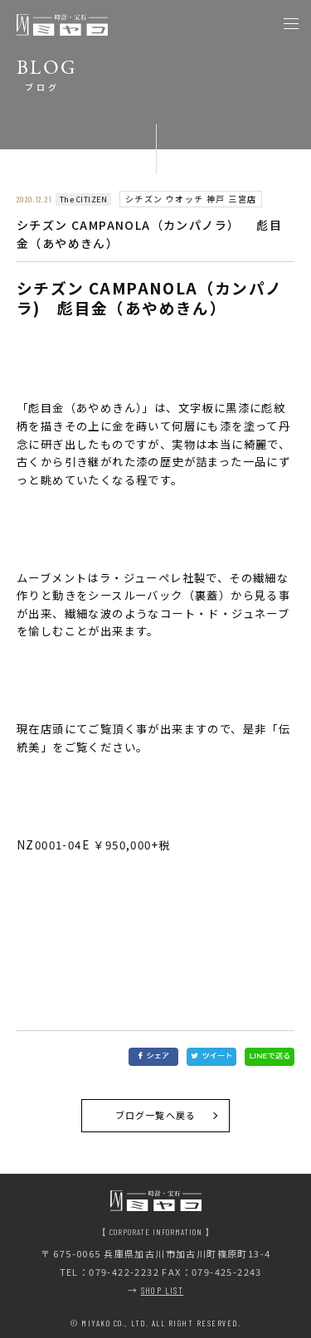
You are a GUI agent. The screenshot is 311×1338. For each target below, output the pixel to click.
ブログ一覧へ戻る (155, 1114)
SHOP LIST (162, 1290)
